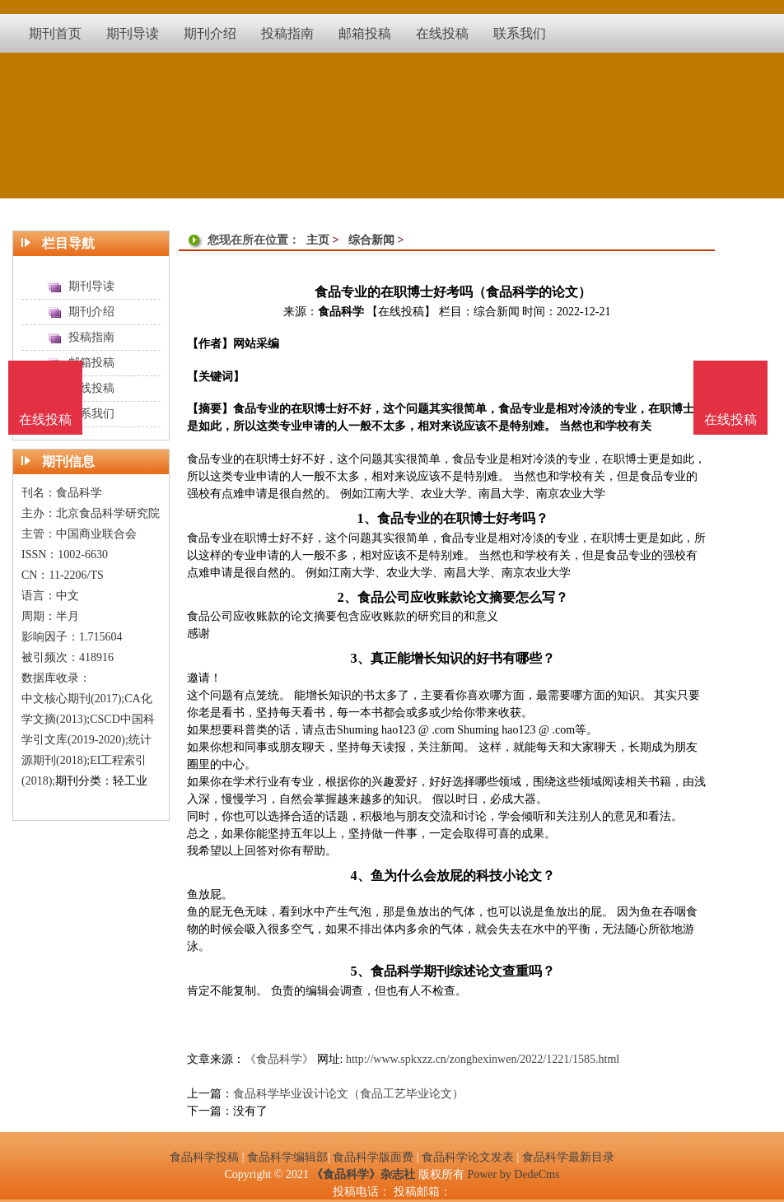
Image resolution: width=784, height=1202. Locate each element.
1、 (366, 518)
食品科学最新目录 (568, 1157)
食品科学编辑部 (287, 1157)
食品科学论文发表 (468, 1157)
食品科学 (341, 311)
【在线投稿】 (401, 311)
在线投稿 (730, 419)
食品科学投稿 (204, 1157)
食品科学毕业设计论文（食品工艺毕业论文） (348, 1094)
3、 (360, 658)
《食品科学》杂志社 (363, 1174)
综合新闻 (371, 240)
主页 (317, 240)
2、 (347, 597)
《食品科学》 (279, 1059)
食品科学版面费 (373, 1157)
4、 (360, 875)
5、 (360, 971)
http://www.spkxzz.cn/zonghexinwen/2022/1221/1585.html (482, 1059)
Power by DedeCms (513, 1174)
